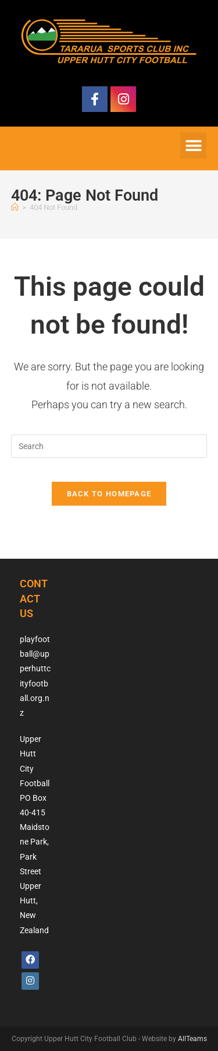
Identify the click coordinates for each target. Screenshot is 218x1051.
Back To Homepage (109, 493)
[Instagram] (30, 981)
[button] (193, 145)
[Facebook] (30, 960)
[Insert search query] (109, 446)
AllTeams (192, 1039)
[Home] (15, 207)
